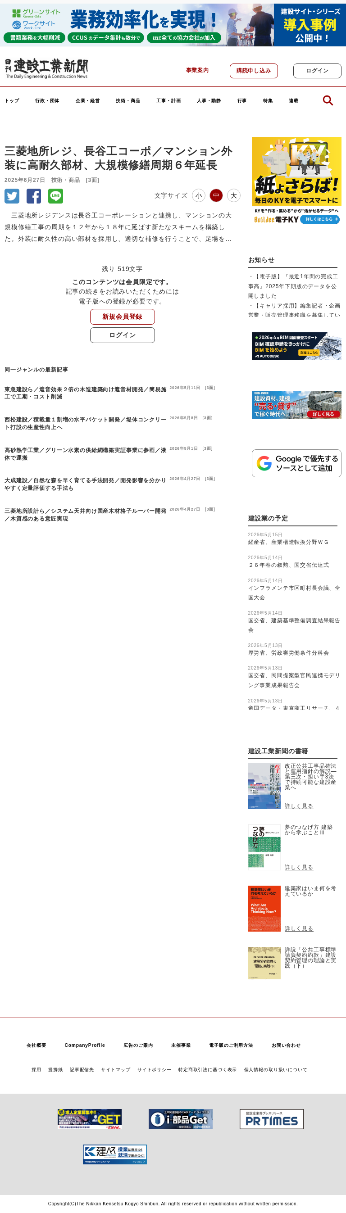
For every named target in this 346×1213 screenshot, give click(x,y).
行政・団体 (47, 101)
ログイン (317, 71)
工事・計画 (168, 101)
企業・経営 (88, 101)
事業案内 (197, 70)
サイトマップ (115, 1069)
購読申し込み (254, 71)
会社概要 (36, 1045)
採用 (36, 1069)
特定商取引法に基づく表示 (207, 1069)
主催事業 (181, 1045)
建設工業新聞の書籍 (278, 751)
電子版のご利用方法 (231, 1045)
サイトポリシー (154, 1069)
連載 (294, 101)
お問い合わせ (286, 1045)
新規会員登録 (122, 316)
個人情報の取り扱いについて (276, 1069)
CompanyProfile (84, 1045)
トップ (12, 101)
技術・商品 (128, 101)
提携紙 (55, 1069)
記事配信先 (82, 1069)
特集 (268, 101)
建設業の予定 (268, 518)
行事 (242, 101)
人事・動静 (209, 101)
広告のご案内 (138, 1045)
